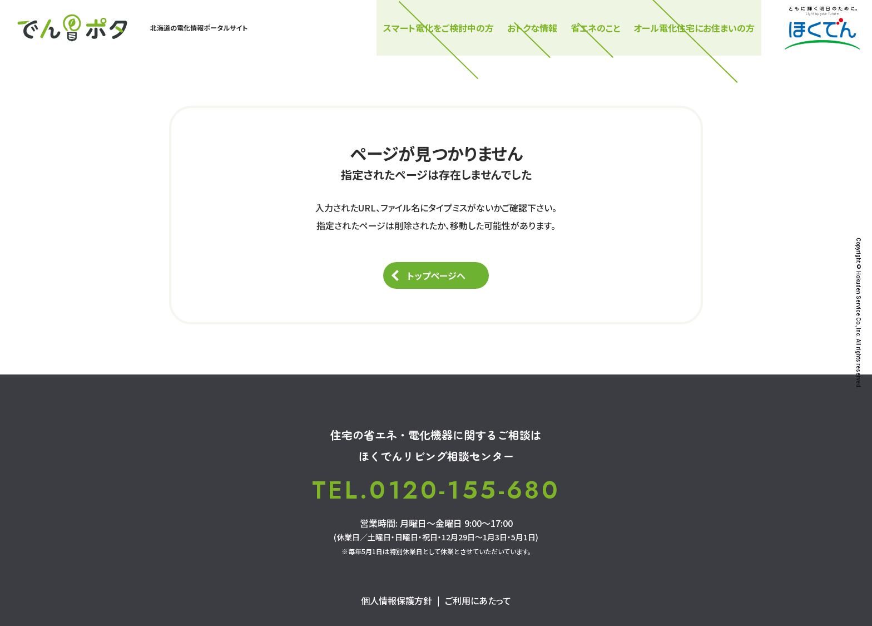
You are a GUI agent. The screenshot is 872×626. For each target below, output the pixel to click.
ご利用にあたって (478, 600)
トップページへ (436, 275)
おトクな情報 (532, 27)
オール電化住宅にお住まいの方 (694, 27)
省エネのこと (595, 27)
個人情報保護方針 (396, 600)
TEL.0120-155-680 (436, 490)
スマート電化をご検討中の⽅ (438, 27)
